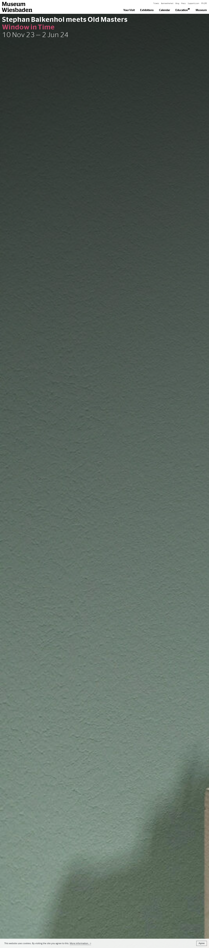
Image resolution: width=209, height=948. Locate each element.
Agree (202, 943)
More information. (79, 943)
